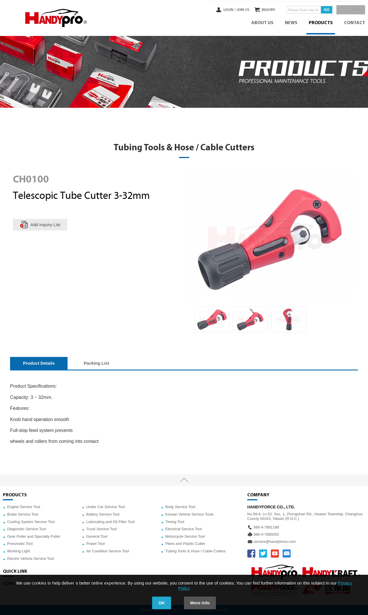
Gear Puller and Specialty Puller (33, 536)
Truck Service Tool (101, 529)
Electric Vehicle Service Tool (30, 558)
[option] (212, 319)
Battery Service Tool (102, 514)
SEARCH (353, 9)
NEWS (291, 23)
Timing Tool (174, 522)
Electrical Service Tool (183, 529)
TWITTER (263, 553)
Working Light (18, 551)
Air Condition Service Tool (107, 551)
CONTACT (354, 23)
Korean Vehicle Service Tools (189, 514)
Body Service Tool (180, 507)
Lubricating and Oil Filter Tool (110, 522)
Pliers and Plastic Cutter (185, 543)
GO (320, 9)
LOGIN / (218, 9)
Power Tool (95, 543)
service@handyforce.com (275, 541)
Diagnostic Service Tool (26, 529)
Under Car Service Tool (105, 507)
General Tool (96, 536)
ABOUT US (262, 23)
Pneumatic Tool (20, 543)
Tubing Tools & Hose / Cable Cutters (195, 551)
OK (161, 602)
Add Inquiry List (45, 224)
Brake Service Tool (22, 514)
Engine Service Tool (23, 507)
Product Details (39, 363)
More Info (200, 602)
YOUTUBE (275, 553)
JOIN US (231, 9)
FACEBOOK (251, 553)
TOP (184, 480)
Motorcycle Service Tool (185, 536)
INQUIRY (262, 9)
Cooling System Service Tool (31, 522)
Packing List (96, 363)
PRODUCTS (321, 23)
